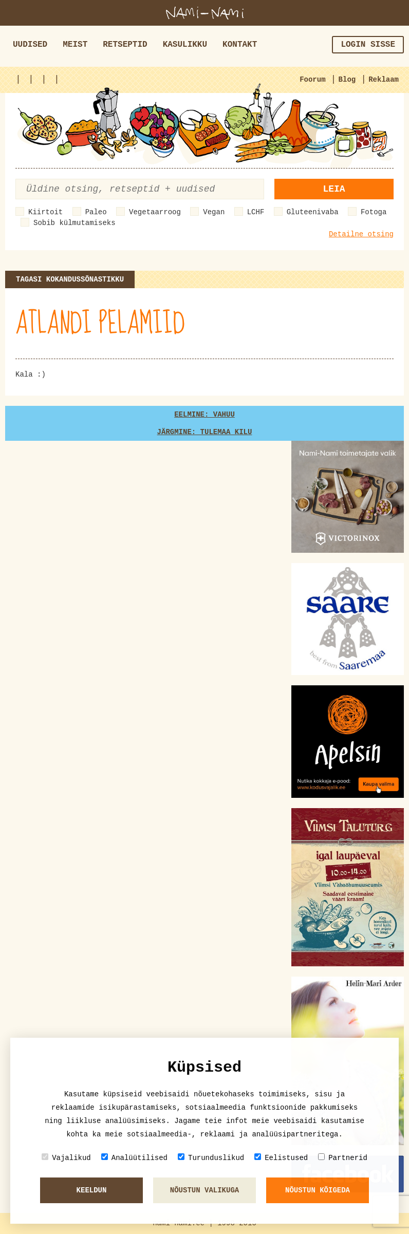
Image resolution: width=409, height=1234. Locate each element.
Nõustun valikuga (204, 1190)
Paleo (96, 212)
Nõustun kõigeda (317, 1190)
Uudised (30, 44)
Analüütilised (134, 1157)
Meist (75, 44)
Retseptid (125, 44)
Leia (334, 189)
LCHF (256, 212)
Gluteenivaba (313, 212)
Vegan (214, 212)
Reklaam (383, 80)
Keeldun (92, 1190)
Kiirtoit (45, 212)
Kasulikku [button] (185, 44)
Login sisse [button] (368, 44)
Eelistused (281, 1157)
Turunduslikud (211, 1157)
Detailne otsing (361, 234)
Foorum (312, 80)
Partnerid (342, 1157)
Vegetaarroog (155, 212)
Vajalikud (66, 1157)
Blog (347, 80)
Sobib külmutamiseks (74, 223)
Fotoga (373, 212)
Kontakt (239, 44)
